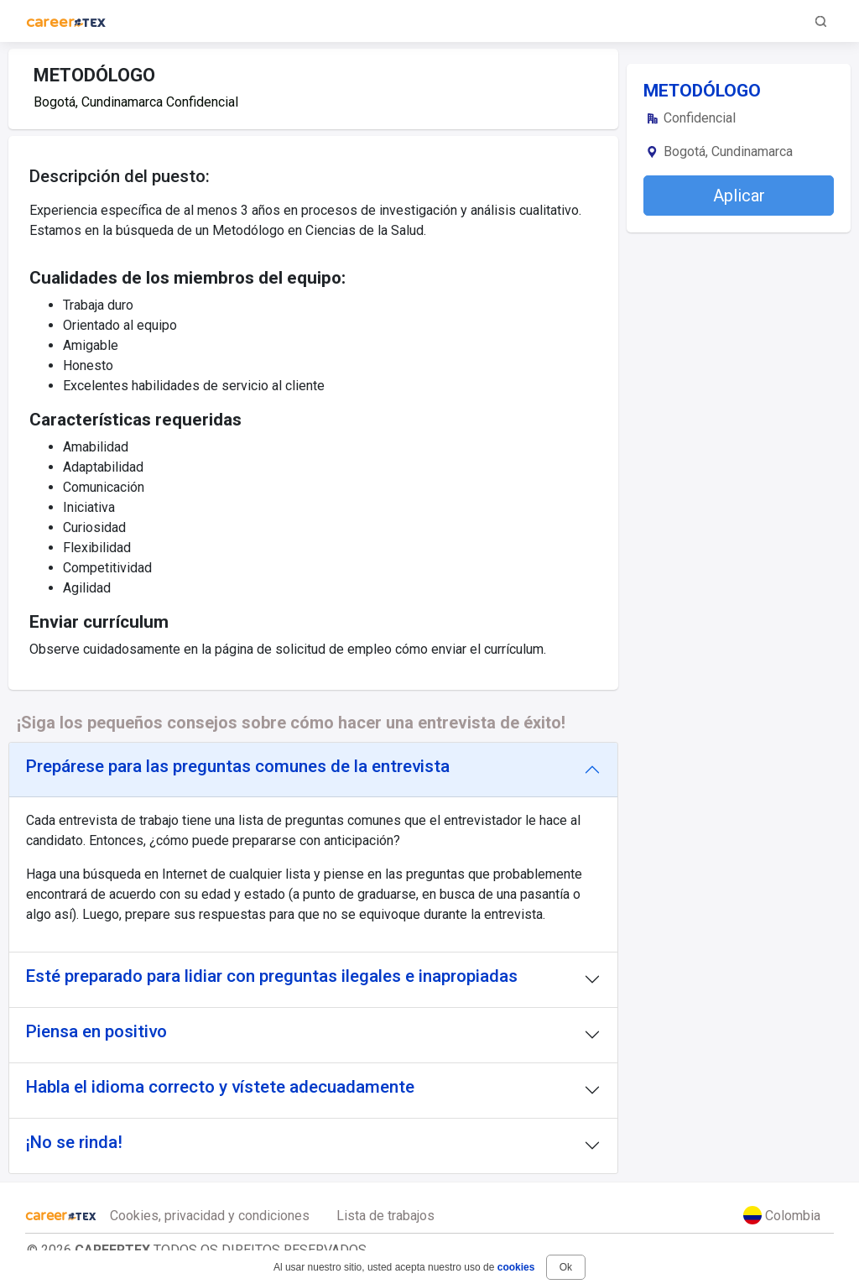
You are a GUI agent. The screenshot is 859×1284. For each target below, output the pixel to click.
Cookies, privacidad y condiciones (210, 1216)
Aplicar (739, 195)
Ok (566, 1267)
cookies (516, 1267)
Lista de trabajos (385, 1216)
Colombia (781, 1215)
